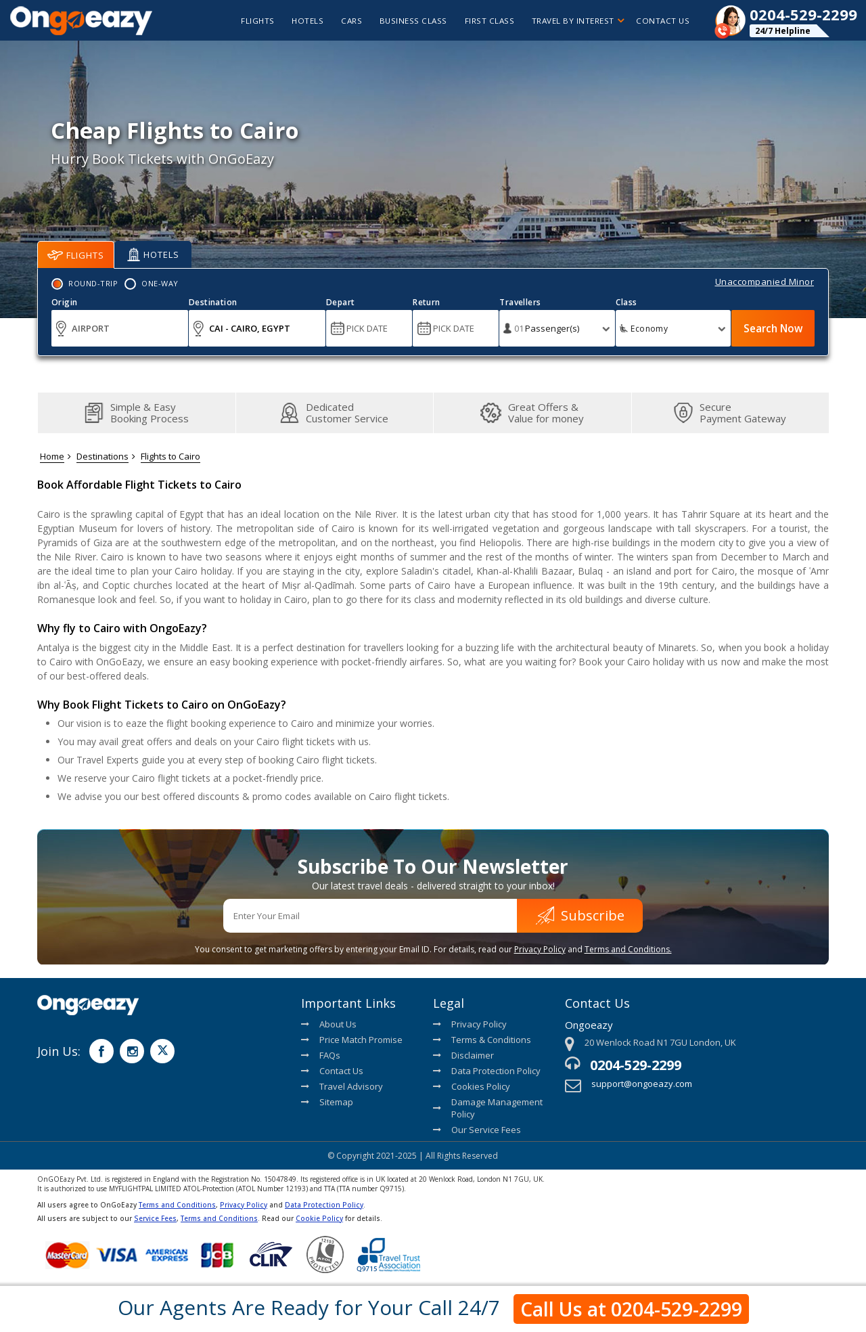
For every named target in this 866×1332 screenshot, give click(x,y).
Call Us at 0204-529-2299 (631, 1309)
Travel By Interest (574, 20)
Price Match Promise (352, 1040)
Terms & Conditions (482, 1040)
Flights (75, 255)
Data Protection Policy (487, 1071)
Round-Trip (93, 283)
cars (342, 20)
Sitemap (327, 1102)
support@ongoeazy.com (641, 1084)
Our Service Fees (477, 1130)
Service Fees (155, 1218)
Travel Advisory (342, 1086)
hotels (296, 20)
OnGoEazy (119, 661)
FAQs (320, 1055)
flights (243, 20)
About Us (329, 1024)
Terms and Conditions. (628, 949)
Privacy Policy (540, 949)
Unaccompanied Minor (765, 281)
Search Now (770, 328)
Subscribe (580, 915)
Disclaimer (463, 1055)
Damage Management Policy (488, 1108)
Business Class (406, 20)
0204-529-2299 (635, 1065)
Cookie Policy (319, 1218)
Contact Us (661, 20)
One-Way (160, 283)
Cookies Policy (471, 1086)
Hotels (153, 254)
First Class (483, 20)
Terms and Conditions (177, 1204)
